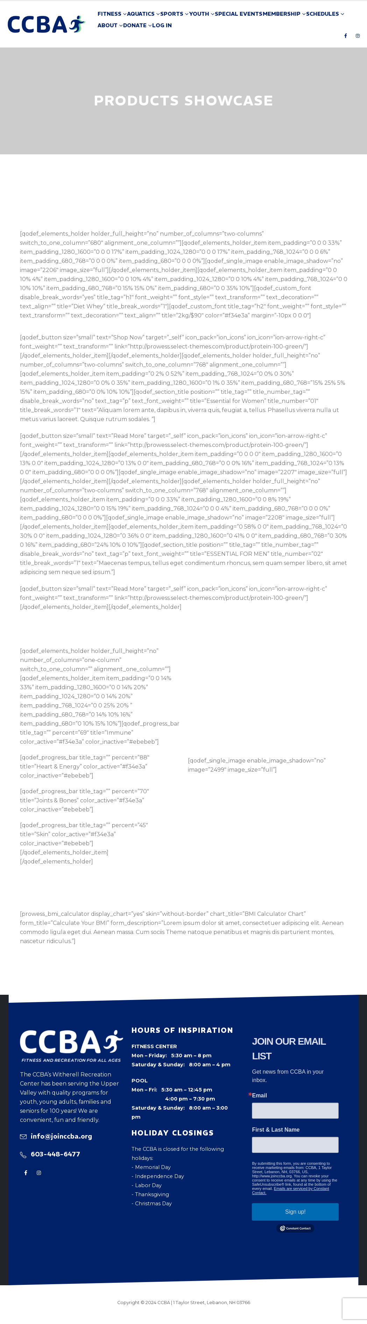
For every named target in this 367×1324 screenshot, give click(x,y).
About (108, 25)
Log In (162, 25)
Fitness (109, 13)
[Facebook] (346, 36)
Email (259, 1095)
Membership (282, 13)
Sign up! (295, 1212)
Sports (171, 13)
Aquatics (141, 13)
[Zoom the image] (71, 1034)
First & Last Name (275, 1130)
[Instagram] (357, 36)
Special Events (238, 13)
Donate (135, 25)
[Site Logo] (46, 24)
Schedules (322, 13)
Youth (199, 13)
